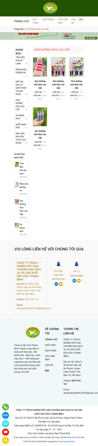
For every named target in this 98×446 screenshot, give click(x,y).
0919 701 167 (32, 299)
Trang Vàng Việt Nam (66, 441)
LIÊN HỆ (73, 21)
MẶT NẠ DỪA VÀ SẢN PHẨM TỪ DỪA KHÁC (21, 87)
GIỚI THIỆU (35, 21)
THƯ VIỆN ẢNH (63, 21)
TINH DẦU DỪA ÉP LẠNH (20, 60)
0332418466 (76, 275)
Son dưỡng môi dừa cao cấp (40, 84)
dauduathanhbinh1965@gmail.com (34, 308)
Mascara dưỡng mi (24, 187)
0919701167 (58, 279)
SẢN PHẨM (48, 19)
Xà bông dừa (22, 227)
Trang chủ (19, 29)
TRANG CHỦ (21, 21)
